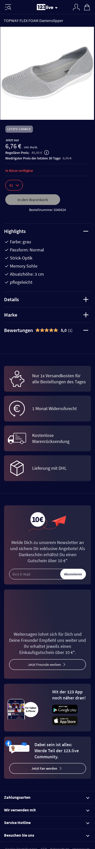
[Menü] (8, 7)
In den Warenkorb (32, 199)
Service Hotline (46, 822)
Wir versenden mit (46, 809)
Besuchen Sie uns (46, 835)
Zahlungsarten (46, 797)
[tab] (47, 330)
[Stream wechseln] (57, 7)
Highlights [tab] (46, 231)
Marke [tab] (46, 315)
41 (14, 185)
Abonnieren (73, 574)
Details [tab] (46, 299)
